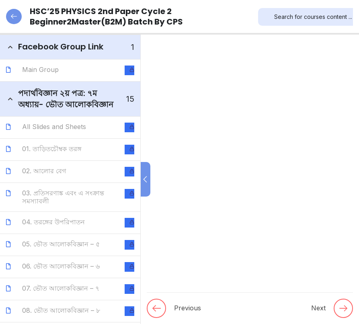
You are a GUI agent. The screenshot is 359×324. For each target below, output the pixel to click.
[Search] (264, 17)
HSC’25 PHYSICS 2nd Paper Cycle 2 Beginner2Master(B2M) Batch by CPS (94, 16)
